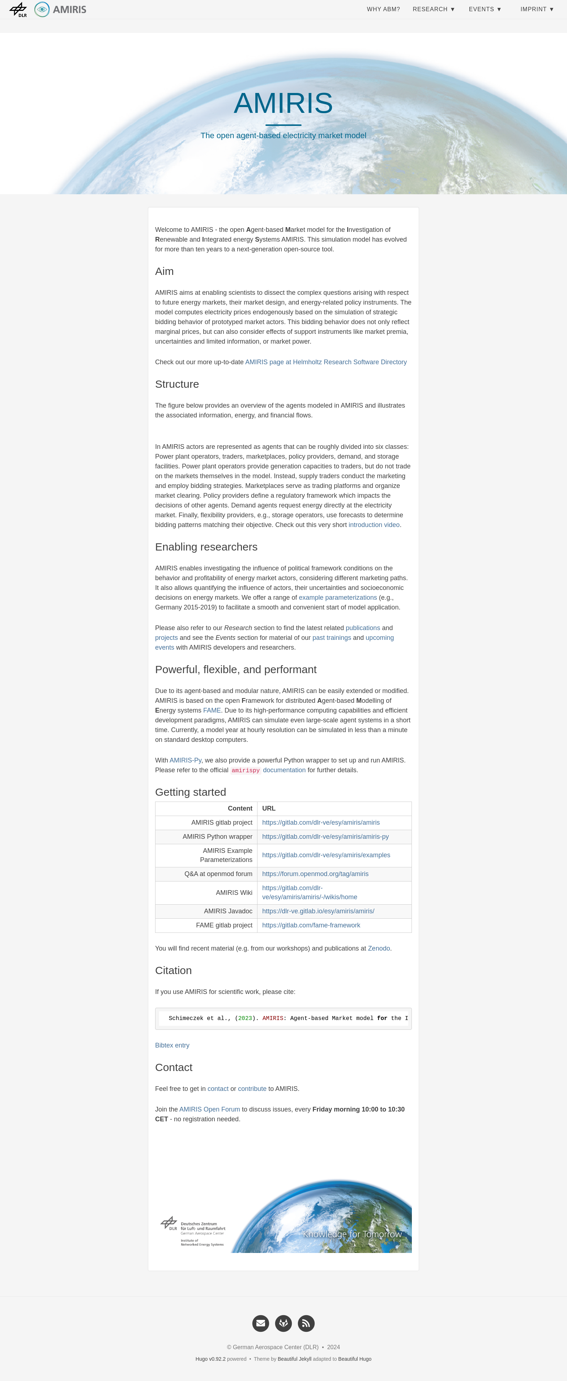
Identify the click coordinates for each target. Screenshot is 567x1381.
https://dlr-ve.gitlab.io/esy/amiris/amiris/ (318, 911)
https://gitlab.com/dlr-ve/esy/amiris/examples (326, 855)
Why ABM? (383, 16)
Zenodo (379, 948)
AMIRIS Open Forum (209, 1109)
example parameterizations (338, 597)
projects (166, 637)
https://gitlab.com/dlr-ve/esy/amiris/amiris (321, 822)
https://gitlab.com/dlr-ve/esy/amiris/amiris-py (325, 836)
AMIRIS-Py (185, 760)
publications (363, 628)
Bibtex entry (172, 1045)
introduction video (374, 524)
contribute (252, 1088)
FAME (212, 710)
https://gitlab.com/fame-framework (311, 925)
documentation (284, 770)
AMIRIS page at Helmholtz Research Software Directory (326, 362)
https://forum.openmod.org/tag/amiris (315, 874)
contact (218, 1088)
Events (481, 16)
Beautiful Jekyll (294, 1359)
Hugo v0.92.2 (211, 1359)
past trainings (331, 637)
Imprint (534, 16)
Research (430, 16)
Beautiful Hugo (354, 1359)
